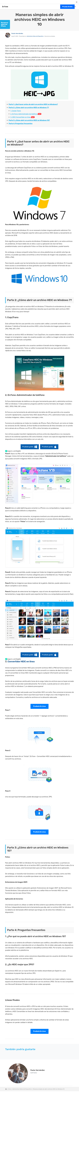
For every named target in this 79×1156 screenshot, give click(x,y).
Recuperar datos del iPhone (4, 24)
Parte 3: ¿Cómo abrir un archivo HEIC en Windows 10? (29, 120)
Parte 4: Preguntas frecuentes (20, 123)
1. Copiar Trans (15, 111)
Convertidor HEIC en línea (21, 661)
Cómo (9, 1089)
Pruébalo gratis (27, 447)
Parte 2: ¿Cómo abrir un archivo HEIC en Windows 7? (29, 107)
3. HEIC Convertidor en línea (22, 117)
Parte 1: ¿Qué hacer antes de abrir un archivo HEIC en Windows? (33, 104)
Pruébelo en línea (39, 706)
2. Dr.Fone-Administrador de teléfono (25, 114)
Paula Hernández (17, 33)
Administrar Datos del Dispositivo (35, 36)
